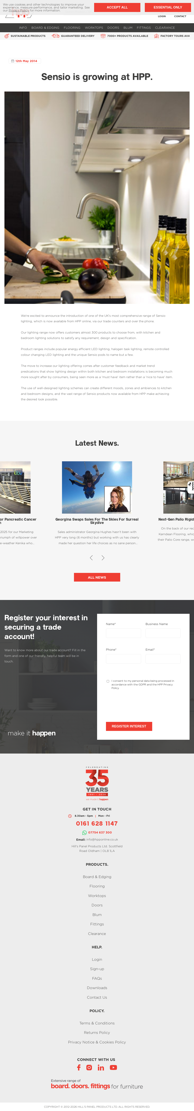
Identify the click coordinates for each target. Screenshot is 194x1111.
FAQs (97, 978)
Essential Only (168, 7)
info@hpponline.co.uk (102, 839)
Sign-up (97, 969)
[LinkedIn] (101, 1067)
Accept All (117, 7)
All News (97, 577)
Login (97, 959)
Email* (150, 649)
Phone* (111, 649)
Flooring (72, 27)
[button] (91, 557)
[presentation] (134, 706)
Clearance (165, 27)
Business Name (157, 624)
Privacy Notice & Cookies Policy (97, 1042)
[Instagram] (89, 1067)
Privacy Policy (19, 10)
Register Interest (129, 726)
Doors (113, 27)
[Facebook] (78, 1067)
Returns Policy (97, 1033)
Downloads (97, 988)
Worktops (94, 27)
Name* (111, 624)
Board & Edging (45, 27)
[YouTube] (113, 1067)
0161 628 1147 (97, 824)
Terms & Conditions (97, 1023)
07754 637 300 (100, 832)
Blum (128, 27)
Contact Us (97, 997)
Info (23, 27)
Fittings (144, 27)
